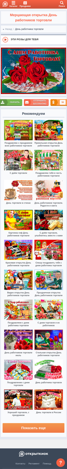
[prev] (4, 71)
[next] (62, 71)
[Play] (5, 39)
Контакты (20, 463)
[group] (33, 39)
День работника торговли (29, 29)
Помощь (47, 463)
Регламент (34, 463)
